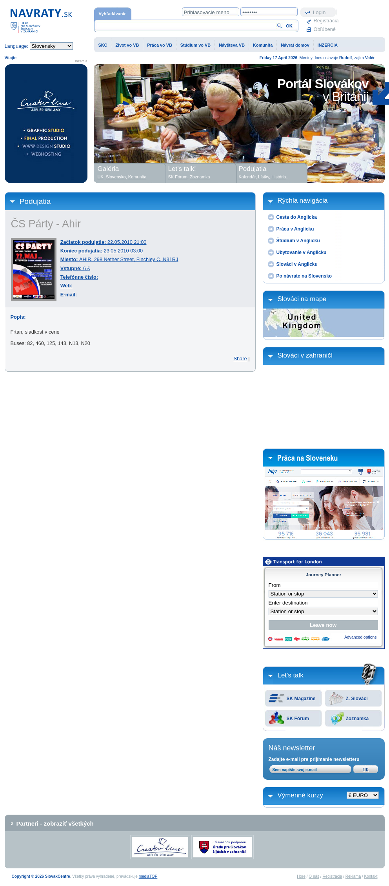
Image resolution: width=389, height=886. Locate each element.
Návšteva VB (232, 45)
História (278, 176)
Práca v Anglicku (295, 229)
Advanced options (360, 637)
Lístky (263, 176)
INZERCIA (328, 45)
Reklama (353, 876)
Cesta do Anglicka (296, 217)
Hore (301, 876)
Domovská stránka (41, 20)
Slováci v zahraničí (305, 355)
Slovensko (116, 176)
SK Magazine (301, 698)
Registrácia (325, 21)
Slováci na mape (302, 299)
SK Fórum (298, 718)
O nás (314, 876)
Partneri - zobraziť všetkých (55, 823)
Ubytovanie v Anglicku (301, 252)
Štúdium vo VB (195, 45)
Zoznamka (357, 718)
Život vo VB (127, 45)
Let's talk (291, 675)
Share (240, 358)
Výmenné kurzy (301, 795)
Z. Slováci (357, 698)
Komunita (263, 45)
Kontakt (371, 876)
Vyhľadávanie (113, 13)
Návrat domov (295, 45)
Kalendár (247, 176)
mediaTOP (148, 876)
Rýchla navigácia (303, 200)
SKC (102, 45)
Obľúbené (325, 29)
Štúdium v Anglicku (298, 240)
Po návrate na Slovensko (304, 276)
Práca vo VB (159, 45)
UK (101, 176)
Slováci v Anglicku (297, 264)
